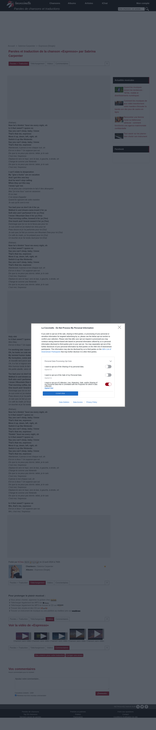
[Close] (120, 328)
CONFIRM (60, 393)
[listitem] (78, 361)
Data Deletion (64, 402)
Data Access (78, 402)
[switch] (108, 366)
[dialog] (78, 365)
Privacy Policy (91, 402)
